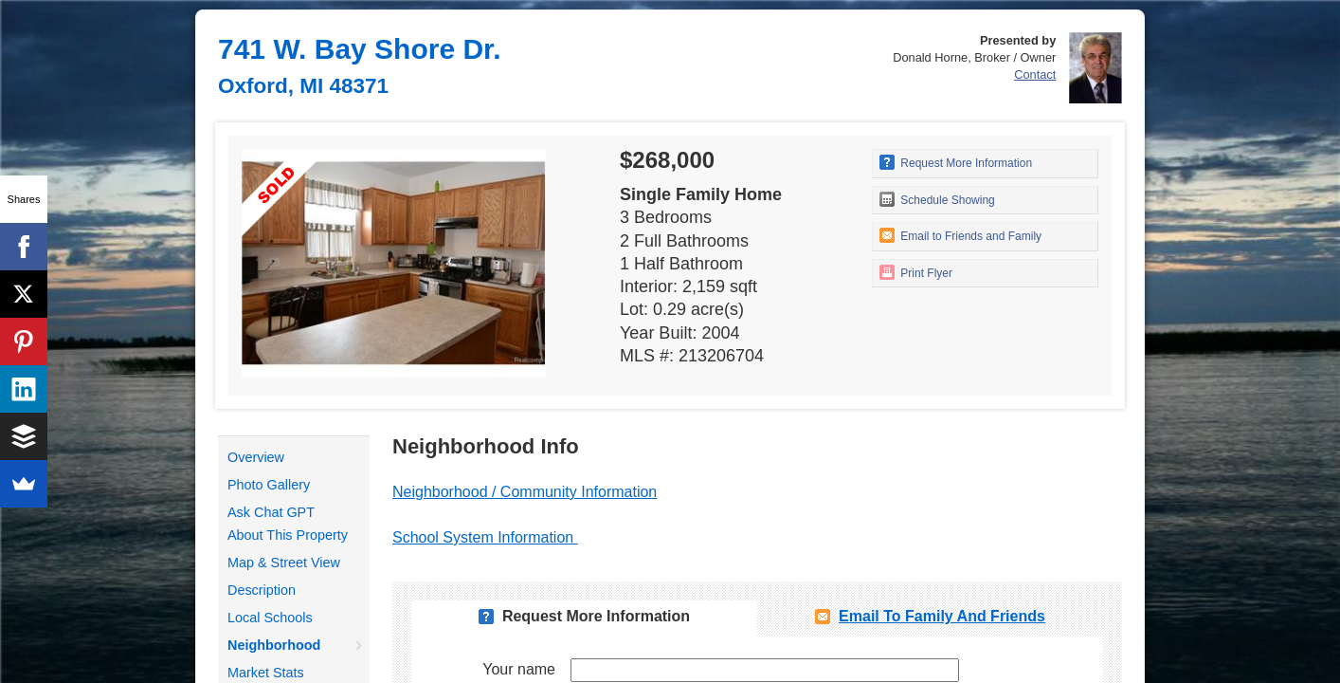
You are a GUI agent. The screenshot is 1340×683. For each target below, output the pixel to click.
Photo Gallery (268, 484)
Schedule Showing (937, 199)
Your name (518, 669)
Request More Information (955, 162)
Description (261, 590)
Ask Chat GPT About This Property (287, 524)
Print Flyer (915, 272)
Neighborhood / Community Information (524, 492)
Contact (1035, 74)
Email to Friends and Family (960, 235)
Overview (255, 457)
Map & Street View (283, 562)
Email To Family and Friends (942, 616)
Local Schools (270, 617)
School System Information (485, 537)
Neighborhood (273, 645)
